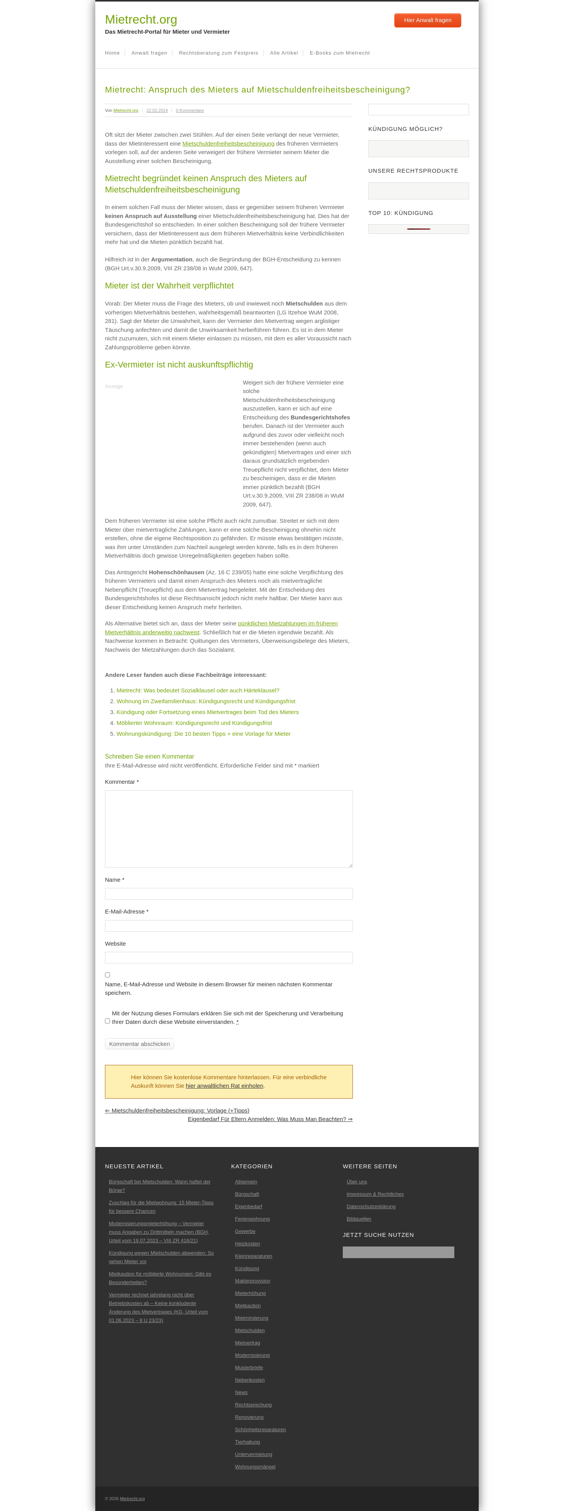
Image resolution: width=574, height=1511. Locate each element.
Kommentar (122, 781)
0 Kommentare (190, 110)
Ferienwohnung (252, 1219)
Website (115, 943)
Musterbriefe (249, 1367)
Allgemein (246, 1182)
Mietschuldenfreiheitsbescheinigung (228, 143)
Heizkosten (247, 1244)
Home (112, 53)
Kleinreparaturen (253, 1256)
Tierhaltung (247, 1442)
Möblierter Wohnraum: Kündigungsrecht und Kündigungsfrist (194, 722)
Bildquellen (359, 1219)
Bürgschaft (247, 1194)
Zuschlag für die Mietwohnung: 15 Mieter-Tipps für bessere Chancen (161, 1207)
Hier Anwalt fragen (428, 20)
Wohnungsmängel (255, 1467)
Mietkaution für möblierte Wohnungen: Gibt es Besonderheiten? (160, 1278)
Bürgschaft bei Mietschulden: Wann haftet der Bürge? (160, 1186)
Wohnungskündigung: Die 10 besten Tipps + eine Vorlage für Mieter (204, 733)
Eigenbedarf (248, 1206)
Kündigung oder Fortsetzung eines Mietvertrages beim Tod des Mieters (208, 712)
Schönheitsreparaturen (260, 1429)
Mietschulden (250, 1330)
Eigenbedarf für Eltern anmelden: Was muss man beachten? (270, 1119)
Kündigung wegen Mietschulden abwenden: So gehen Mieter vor (161, 1257)
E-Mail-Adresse (127, 911)
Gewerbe (245, 1231)
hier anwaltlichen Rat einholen (224, 1085)
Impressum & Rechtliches (375, 1194)
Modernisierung (252, 1355)
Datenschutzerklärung (371, 1206)
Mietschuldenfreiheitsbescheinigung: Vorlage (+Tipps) (177, 1110)
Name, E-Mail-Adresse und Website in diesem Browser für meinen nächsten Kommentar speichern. (218, 988)
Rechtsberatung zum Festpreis (218, 53)
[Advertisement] (170, 445)
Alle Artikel (284, 53)
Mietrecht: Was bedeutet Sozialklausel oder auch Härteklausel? (198, 690)
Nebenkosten (250, 1380)
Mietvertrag (247, 1343)
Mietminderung (251, 1318)
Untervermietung (253, 1454)
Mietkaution (248, 1305)
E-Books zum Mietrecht (340, 53)
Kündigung (247, 1268)
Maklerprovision (252, 1281)
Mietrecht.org (141, 19)
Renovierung (249, 1417)
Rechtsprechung (253, 1405)
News (241, 1392)
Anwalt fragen (150, 53)
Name (114, 879)
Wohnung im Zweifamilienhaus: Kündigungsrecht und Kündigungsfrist (206, 701)
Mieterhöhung (250, 1293)
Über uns (357, 1182)
